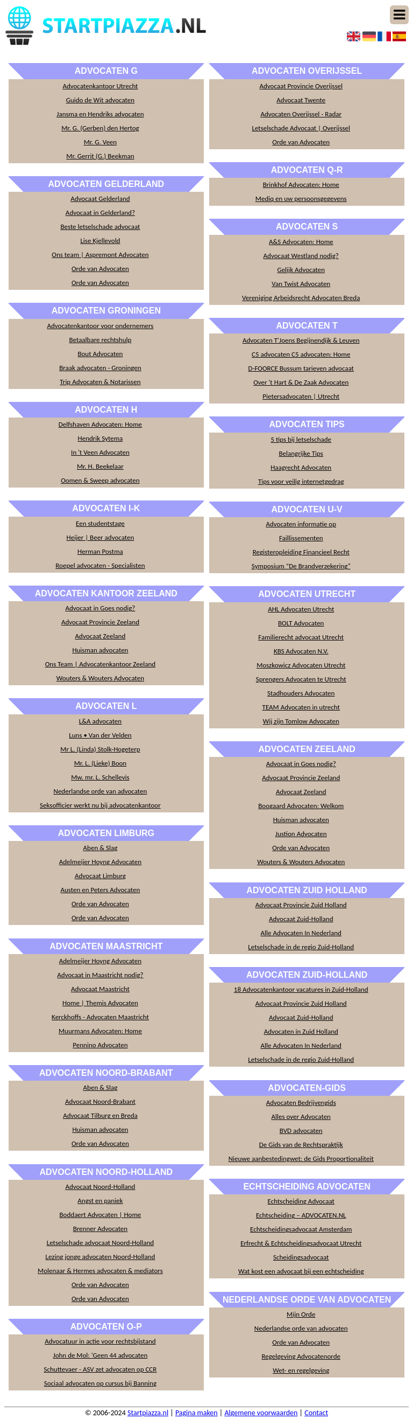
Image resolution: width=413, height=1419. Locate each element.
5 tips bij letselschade (300, 439)
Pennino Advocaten (100, 1045)
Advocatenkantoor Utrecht (100, 86)
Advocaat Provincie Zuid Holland (301, 905)
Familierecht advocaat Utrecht (301, 637)
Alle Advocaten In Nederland (301, 933)
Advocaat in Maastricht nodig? (100, 975)
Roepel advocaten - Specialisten (100, 565)
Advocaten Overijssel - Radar (300, 114)
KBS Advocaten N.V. (301, 651)
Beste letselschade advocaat (100, 226)
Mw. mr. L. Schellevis (100, 777)
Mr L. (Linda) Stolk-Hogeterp (100, 749)
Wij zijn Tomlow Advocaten (301, 721)
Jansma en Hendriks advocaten (100, 114)
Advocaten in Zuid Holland (301, 1031)
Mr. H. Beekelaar (100, 466)
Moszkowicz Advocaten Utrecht (301, 665)
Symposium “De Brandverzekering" (301, 566)
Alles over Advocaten (301, 1116)
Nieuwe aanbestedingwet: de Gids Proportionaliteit (301, 1158)
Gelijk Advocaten (301, 270)
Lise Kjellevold (100, 240)
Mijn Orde (301, 1314)
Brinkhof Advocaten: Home (301, 184)
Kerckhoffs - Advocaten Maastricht (100, 1017)
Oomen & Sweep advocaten (100, 480)
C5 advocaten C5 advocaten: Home (301, 354)
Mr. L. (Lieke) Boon (100, 763)
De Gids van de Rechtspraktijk (301, 1144)
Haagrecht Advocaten (300, 467)
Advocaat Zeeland (100, 636)
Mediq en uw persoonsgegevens (301, 198)
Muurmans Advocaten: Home (100, 1031)
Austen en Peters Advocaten (100, 890)
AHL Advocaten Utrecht (301, 609)
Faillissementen (301, 538)
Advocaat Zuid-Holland (301, 919)
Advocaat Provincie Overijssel (301, 86)
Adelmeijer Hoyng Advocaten (100, 862)
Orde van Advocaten (100, 269)
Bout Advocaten (100, 354)
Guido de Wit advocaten (100, 100)
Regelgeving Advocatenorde (301, 1356)
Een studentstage (100, 523)
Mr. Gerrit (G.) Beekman (100, 156)
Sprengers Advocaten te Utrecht (301, 679)
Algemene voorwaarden (260, 1412)
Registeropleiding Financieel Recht (301, 552)
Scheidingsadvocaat (301, 1257)
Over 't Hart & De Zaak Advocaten (300, 382)
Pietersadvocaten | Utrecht (300, 396)
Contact (316, 1412)
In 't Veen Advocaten (100, 452)
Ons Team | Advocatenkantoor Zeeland (100, 664)
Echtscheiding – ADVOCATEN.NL (301, 1215)
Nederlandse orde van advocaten (100, 791)
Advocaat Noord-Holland (100, 1186)
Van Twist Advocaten (301, 284)
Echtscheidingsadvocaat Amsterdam (301, 1229)
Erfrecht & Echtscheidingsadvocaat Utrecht (300, 1243)
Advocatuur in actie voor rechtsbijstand (100, 1341)
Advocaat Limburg (100, 876)
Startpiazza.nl (147, 1412)
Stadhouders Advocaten (300, 693)
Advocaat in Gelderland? (100, 212)
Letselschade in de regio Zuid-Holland (301, 947)
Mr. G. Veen (100, 142)
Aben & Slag (100, 848)
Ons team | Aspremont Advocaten (100, 255)
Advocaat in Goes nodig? (100, 608)
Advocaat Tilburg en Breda (100, 1115)
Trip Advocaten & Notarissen (100, 382)
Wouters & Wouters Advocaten (100, 678)
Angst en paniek (100, 1201)
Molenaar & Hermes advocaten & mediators (100, 1271)
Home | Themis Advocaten (100, 1003)
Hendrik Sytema (100, 438)
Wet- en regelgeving (301, 1370)
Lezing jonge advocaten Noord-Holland (100, 1257)
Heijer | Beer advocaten (100, 537)
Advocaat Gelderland (100, 198)
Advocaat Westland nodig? (301, 256)
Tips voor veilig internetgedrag (301, 481)
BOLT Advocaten (301, 623)
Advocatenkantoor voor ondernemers (100, 326)
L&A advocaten (100, 721)
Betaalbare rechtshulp (100, 340)
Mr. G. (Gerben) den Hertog (100, 128)
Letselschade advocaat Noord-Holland (100, 1243)
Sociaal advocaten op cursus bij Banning (100, 1383)
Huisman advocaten (100, 650)
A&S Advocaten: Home (301, 242)
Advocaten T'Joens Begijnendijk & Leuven (301, 340)
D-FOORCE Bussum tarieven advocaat (301, 368)
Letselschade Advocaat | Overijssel (301, 128)
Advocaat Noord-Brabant (100, 1101)
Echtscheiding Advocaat (301, 1201)
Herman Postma (100, 551)
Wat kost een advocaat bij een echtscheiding (301, 1271)
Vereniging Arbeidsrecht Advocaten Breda (301, 298)
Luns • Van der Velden (100, 735)
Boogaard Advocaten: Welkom (301, 806)
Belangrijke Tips (301, 453)
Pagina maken (196, 1412)
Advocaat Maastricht (100, 989)
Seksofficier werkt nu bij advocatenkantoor (100, 805)
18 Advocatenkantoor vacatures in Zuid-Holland (301, 989)
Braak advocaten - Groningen (100, 368)
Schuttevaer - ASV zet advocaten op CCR (100, 1369)
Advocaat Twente (300, 100)
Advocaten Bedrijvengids (301, 1102)
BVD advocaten (301, 1130)
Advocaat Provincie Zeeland (100, 622)
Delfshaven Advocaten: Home (100, 424)
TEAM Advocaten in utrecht (301, 707)
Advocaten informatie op (301, 524)
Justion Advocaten (301, 834)
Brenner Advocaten (100, 1229)
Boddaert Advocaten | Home (100, 1215)
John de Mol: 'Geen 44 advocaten (100, 1355)
